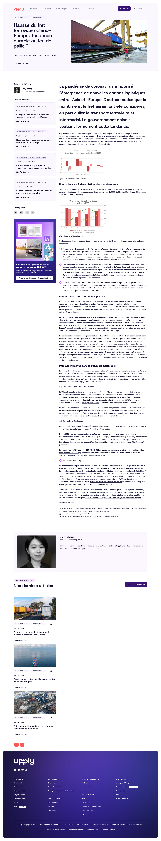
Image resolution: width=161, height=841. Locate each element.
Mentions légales (93, 830)
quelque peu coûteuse (130, 376)
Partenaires (120, 791)
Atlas (16, 806)
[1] (74, 195)
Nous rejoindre (121, 787)
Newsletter (86, 802)
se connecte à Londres (114, 373)
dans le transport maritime (90, 136)
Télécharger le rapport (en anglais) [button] (33, 278)
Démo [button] (123, 9)
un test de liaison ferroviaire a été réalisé (106, 482)
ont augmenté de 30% (89, 442)
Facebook (21, 212)
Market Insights (19, 799)
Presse (118, 795)
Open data (52, 810)
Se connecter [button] (139, 9)
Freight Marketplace (21, 795)
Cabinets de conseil (55, 787)
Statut (112, 830)
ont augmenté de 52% (90, 403)
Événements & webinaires (91, 806)
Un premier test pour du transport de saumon (98, 349)
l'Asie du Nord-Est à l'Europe (70, 453)
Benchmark (18, 783)
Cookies (105, 830)
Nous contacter (122, 799)
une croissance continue (85, 259)
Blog (83, 798)
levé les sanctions (109, 346)
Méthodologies (87, 810)
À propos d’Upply (122, 783)
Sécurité (51, 806)
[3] (60, 517)
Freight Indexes (19, 791)
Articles (85, 783)
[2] (60, 514)
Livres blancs (87, 787)
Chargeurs (52, 783)
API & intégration (54, 802)
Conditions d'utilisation (76, 830)
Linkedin (15, 212)
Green (16, 802)
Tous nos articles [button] (135, 584)
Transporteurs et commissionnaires (61, 791)
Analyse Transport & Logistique (30, 18)
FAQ (83, 814)
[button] (22, 121)
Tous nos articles (21, 64)
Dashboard (18, 787)
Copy (33, 212)
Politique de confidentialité (55, 830)
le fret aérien (109, 136)
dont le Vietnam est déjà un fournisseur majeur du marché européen (113, 497)
